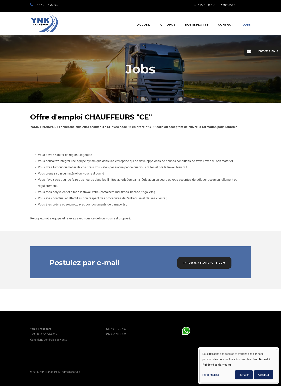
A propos (167, 24)
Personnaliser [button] (210, 374)
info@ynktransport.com (204, 263)
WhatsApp (228, 5)
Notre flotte (196, 24)
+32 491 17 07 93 (116, 328)
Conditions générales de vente (48, 339)
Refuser (244, 374)
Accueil (143, 24)
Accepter (263, 374)
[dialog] (238, 365)
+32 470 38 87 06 (204, 5)
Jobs (247, 24)
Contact (225, 24)
